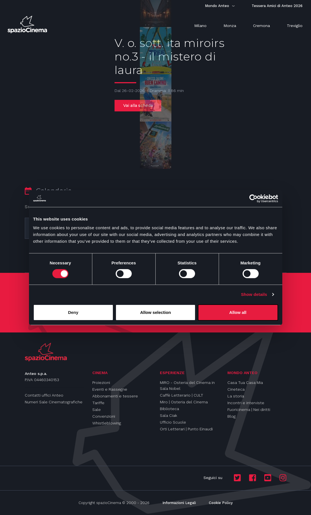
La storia (235, 396)
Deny (73, 312)
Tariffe (98, 403)
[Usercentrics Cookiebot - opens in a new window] (253, 198)
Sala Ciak (168, 415)
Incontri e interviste (245, 403)
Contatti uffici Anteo (44, 395)
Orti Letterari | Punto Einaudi (186, 429)
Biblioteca (169, 408)
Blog (231, 416)
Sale (96, 409)
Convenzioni (103, 416)
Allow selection (155, 312)
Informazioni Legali (179, 503)
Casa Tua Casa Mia (245, 382)
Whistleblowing (106, 423)
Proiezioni (101, 382)
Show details (254, 294)
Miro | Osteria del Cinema (184, 402)
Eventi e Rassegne (109, 389)
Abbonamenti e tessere (115, 396)
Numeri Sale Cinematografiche (53, 402)
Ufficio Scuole (173, 422)
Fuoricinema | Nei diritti (248, 409)
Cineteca (236, 389)
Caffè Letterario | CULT (181, 395)
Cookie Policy (221, 503)
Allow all (238, 312)
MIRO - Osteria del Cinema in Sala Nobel (187, 385)
